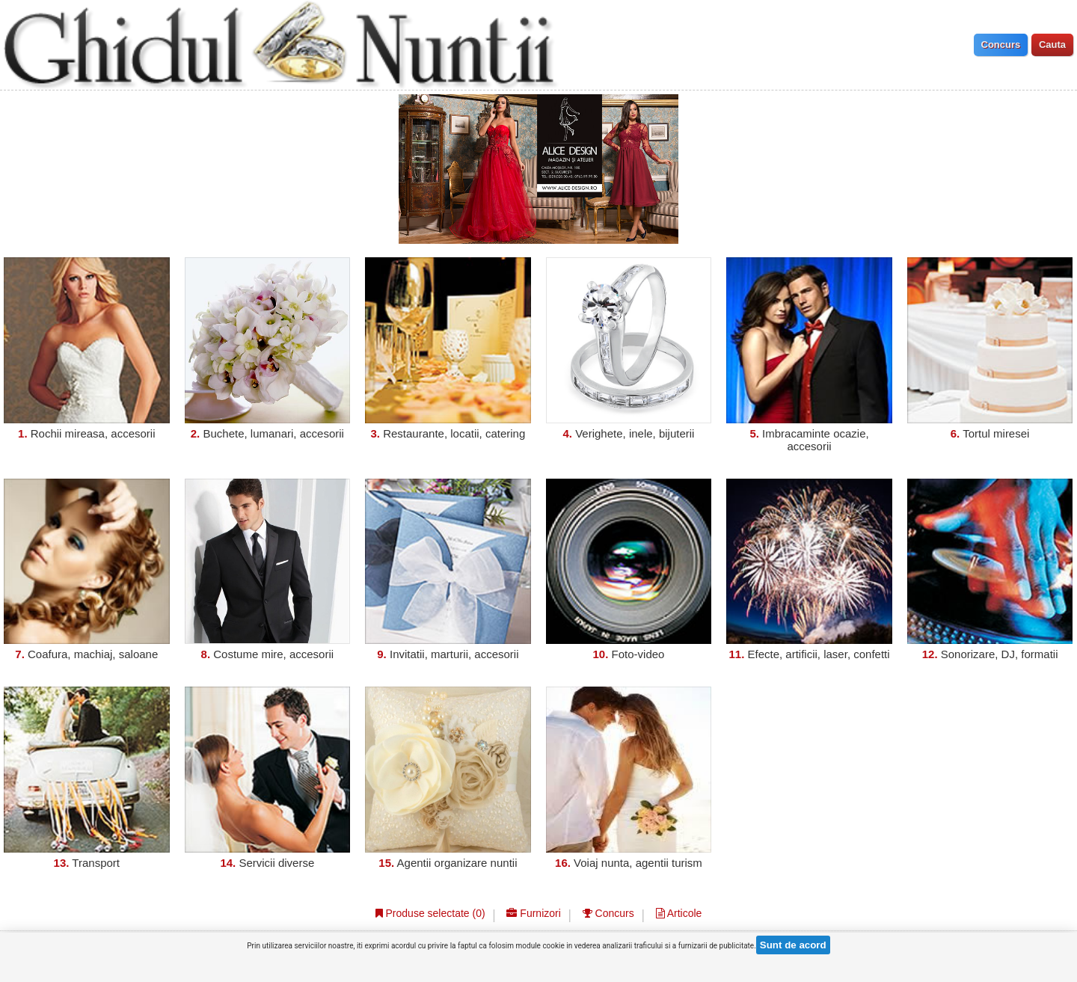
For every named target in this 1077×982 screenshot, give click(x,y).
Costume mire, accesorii (273, 654)
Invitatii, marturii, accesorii (454, 654)
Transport (96, 862)
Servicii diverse (276, 862)
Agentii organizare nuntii (457, 862)
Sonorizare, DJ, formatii (999, 654)
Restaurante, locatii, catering (454, 433)
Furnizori (533, 913)
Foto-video (638, 654)
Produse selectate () (430, 913)
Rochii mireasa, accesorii (93, 433)
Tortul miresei (996, 433)
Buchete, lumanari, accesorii (273, 433)
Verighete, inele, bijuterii (634, 433)
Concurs (608, 913)
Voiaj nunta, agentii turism (638, 862)
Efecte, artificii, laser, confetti (819, 654)
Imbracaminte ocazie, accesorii (815, 439)
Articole (679, 913)
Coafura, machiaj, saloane (93, 654)
